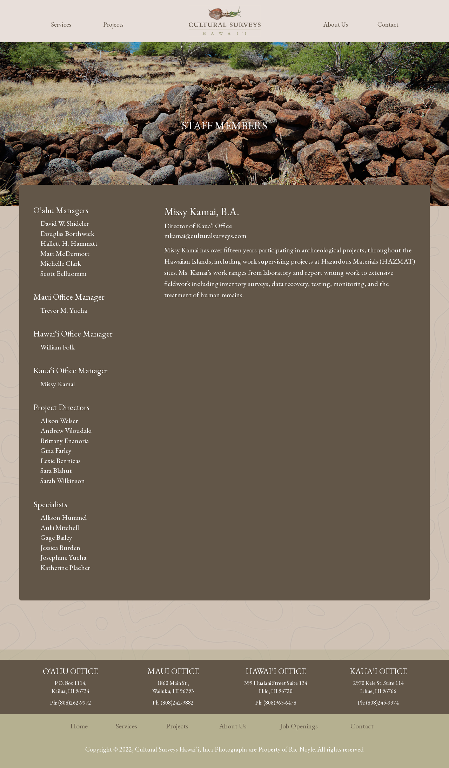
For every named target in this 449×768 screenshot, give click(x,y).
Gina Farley (56, 450)
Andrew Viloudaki (66, 430)
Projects (113, 24)
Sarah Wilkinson (62, 480)
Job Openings (299, 725)
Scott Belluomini (63, 273)
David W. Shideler (64, 223)
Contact (387, 24)
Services (61, 24)
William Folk (57, 347)
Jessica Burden (60, 547)
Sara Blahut (56, 470)
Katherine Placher (65, 567)
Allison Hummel (63, 517)
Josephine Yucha (63, 557)
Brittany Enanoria (64, 440)
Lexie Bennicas (60, 460)
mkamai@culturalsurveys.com (205, 235)
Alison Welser (59, 420)
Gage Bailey (56, 537)
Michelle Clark (60, 263)
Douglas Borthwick (67, 233)
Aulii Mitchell (59, 527)
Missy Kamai (57, 383)
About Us (335, 24)
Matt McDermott (64, 253)
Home (79, 725)
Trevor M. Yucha (63, 310)
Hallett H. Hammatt (69, 243)
